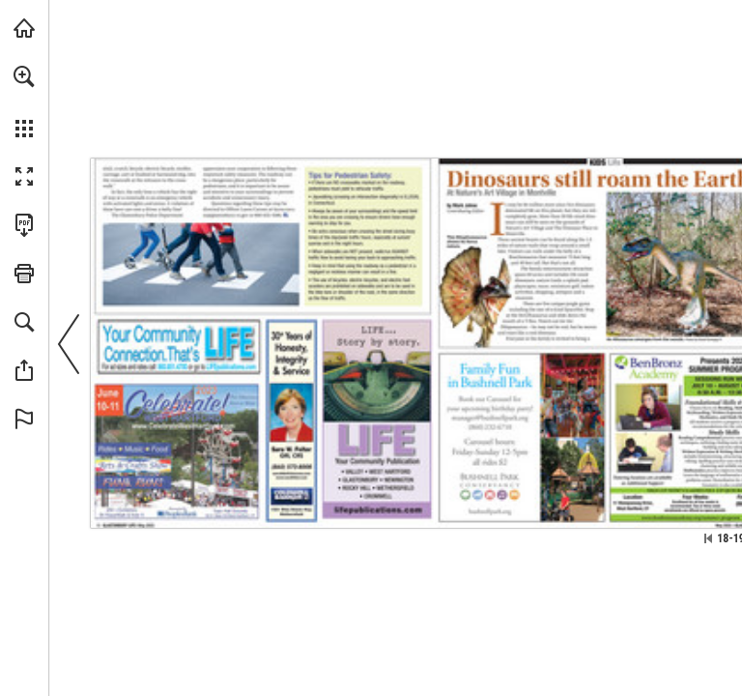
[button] (24, 76)
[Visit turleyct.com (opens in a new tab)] (24, 28)
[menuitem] (24, 101)
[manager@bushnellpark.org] (490, 417)
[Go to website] (231, 367)
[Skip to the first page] (708, 538)
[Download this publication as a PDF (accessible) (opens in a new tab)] (24, 225)
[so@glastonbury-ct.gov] (225, 215)
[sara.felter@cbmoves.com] (291, 474)
